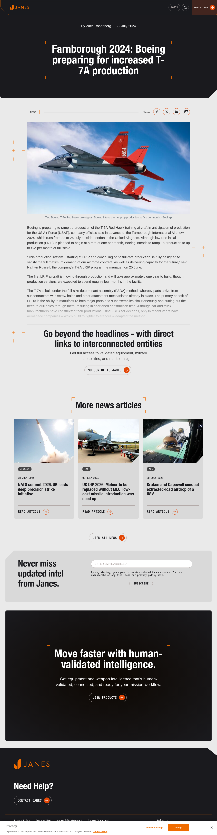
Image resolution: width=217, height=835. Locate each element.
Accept (178, 827)
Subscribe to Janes (105, 370)
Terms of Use (43, 820)
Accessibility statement (69, 820)
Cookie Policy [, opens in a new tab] (100, 831)
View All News (105, 538)
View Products (105, 697)
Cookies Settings (154, 827)
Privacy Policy (22, 820)
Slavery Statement (98, 820)
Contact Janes (29, 800)
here (160, 575)
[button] (185, 7)
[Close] (211, 827)
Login (174, 7)
